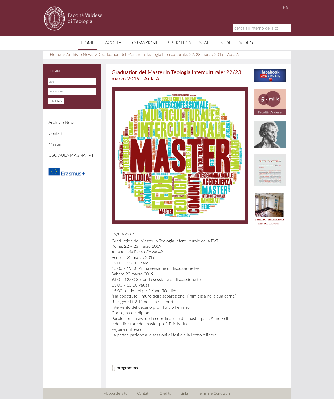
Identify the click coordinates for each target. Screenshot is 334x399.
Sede (225, 43)
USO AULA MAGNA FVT (71, 155)
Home (88, 43)
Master (55, 144)
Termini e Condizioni (214, 394)
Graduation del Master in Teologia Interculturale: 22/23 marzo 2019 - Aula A (169, 54)
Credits (165, 394)
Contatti (55, 133)
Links (184, 394)
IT (275, 7)
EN (286, 7)
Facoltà (112, 43)
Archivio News (79, 54)
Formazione (143, 43)
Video (246, 43)
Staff (205, 43)
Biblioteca (178, 43)
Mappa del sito (115, 394)
